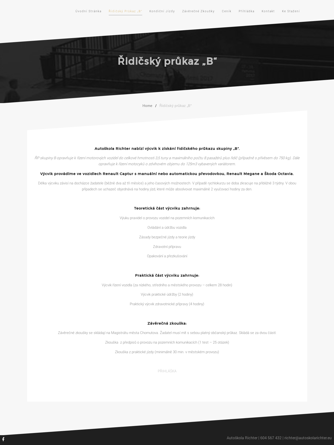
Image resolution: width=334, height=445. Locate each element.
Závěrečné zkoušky (198, 11)
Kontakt (268, 11)
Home (147, 105)
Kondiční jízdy (162, 11)
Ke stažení (291, 11)
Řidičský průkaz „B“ (125, 11)
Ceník (227, 11)
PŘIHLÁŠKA (167, 371)
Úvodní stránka (88, 11)
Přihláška (247, 11)
